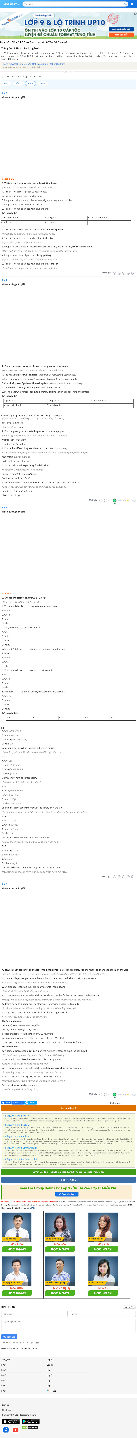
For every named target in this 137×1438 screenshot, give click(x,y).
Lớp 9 (4, 1370)
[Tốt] (128, 273)
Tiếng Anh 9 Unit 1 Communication (21, 1147)
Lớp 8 (49, 1370)
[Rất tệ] (114, 273)
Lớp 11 (4, 1364)
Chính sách (7, 1410)
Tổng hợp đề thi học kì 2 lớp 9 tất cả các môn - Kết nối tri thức (34, 64)
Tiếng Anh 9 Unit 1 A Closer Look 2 (21, 1159)
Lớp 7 (4, 1375)
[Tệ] (119, 273)
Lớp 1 (4, 1390)
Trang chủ (5, 1359)
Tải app (51, 1390)
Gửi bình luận (9, 1337)
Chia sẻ (6, 1102)
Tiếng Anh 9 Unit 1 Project (17, 1115)
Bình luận (18, 1103)
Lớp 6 (49, 1375)
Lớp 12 (50, 1359)
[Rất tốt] (132, 273)
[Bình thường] (123, 273)
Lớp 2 (49, 1385)
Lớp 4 (49, 1380)
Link (32, 1207)
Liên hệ (5, 1404)
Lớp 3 (4, 1385)
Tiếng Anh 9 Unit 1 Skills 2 (17, 1124)
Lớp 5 (4, 1380)
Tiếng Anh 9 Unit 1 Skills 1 (17, 1136)
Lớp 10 (50, 1364)
